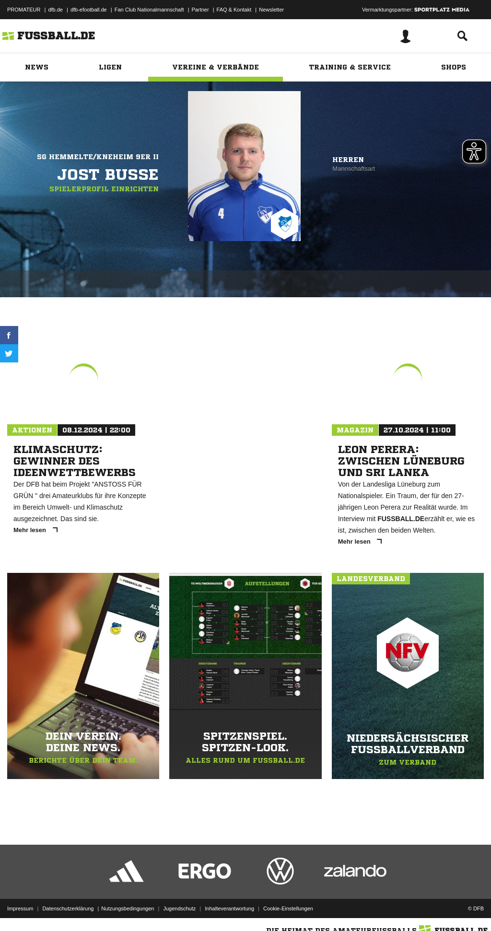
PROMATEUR (23, 9)
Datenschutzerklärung (68, 908)
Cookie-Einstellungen (288, 908)
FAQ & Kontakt (234, 9)
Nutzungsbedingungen (127, 908)
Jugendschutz (179, 908)
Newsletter (271, 9)
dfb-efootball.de (88, 9)
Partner (200, 9)
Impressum (20, 908)
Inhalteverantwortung (229, 908)
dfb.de (55, 9)
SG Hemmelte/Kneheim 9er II (98, 156)
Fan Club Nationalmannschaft (149, 9)
